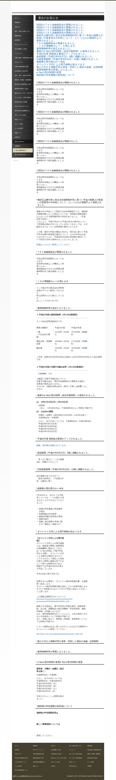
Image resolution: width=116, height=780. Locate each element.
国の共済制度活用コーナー (23, 154)
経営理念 (17, 40)
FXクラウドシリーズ (21, 44)
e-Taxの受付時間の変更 (48, 72)
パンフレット (19, 53)
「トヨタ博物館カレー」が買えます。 (56, 46)
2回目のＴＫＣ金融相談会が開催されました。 (61, 32)
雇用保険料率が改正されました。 (54, 48)
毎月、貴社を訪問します (22, 31)
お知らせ (17, 27)
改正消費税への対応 (21, 49)
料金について (19, 119)
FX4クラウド (19, 62)
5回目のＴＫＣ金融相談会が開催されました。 (61, 24)
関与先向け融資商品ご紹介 (23, 84)
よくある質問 (19, 128)
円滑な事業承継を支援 (21, 66)
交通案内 (17, 146)
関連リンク (18, 133)
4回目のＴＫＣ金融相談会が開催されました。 (61, 27)
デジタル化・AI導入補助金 (23, 97)
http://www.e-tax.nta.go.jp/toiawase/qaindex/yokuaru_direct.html (59, 634)
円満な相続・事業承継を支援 (24, 58)
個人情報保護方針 (21, 150)
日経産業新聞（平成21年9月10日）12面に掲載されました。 (68, 59)
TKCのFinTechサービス (22, 106)
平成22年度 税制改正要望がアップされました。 (62, 53)
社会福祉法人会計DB (21, 71)
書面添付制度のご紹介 (21, 88)
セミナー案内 (19, 124)
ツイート (15, 160)
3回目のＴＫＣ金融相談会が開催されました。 (61, 30)
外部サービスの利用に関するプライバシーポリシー (27, 776)
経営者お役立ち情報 (21, 102)
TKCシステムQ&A (20, 115)
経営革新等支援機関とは (22, 110)
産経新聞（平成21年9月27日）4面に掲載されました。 (65, 56)
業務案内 (17, 22)
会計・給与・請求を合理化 (23, 75)
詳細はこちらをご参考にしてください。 (54, 244)
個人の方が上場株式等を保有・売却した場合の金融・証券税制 (69, 67)
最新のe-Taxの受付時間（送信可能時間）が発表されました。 (69, 51)
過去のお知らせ (19, 141)
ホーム (17, 18)
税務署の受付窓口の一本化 (50, 61)
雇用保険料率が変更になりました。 (55, 69)
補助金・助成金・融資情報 (23, 80)
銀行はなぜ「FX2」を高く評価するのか (24, 93)
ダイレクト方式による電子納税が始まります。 (61, 64)
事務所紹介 (18, 35)
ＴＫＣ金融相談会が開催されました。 (56, 43)
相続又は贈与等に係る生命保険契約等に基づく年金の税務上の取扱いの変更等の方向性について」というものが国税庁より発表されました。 (69, 38)
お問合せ (17, 137)
